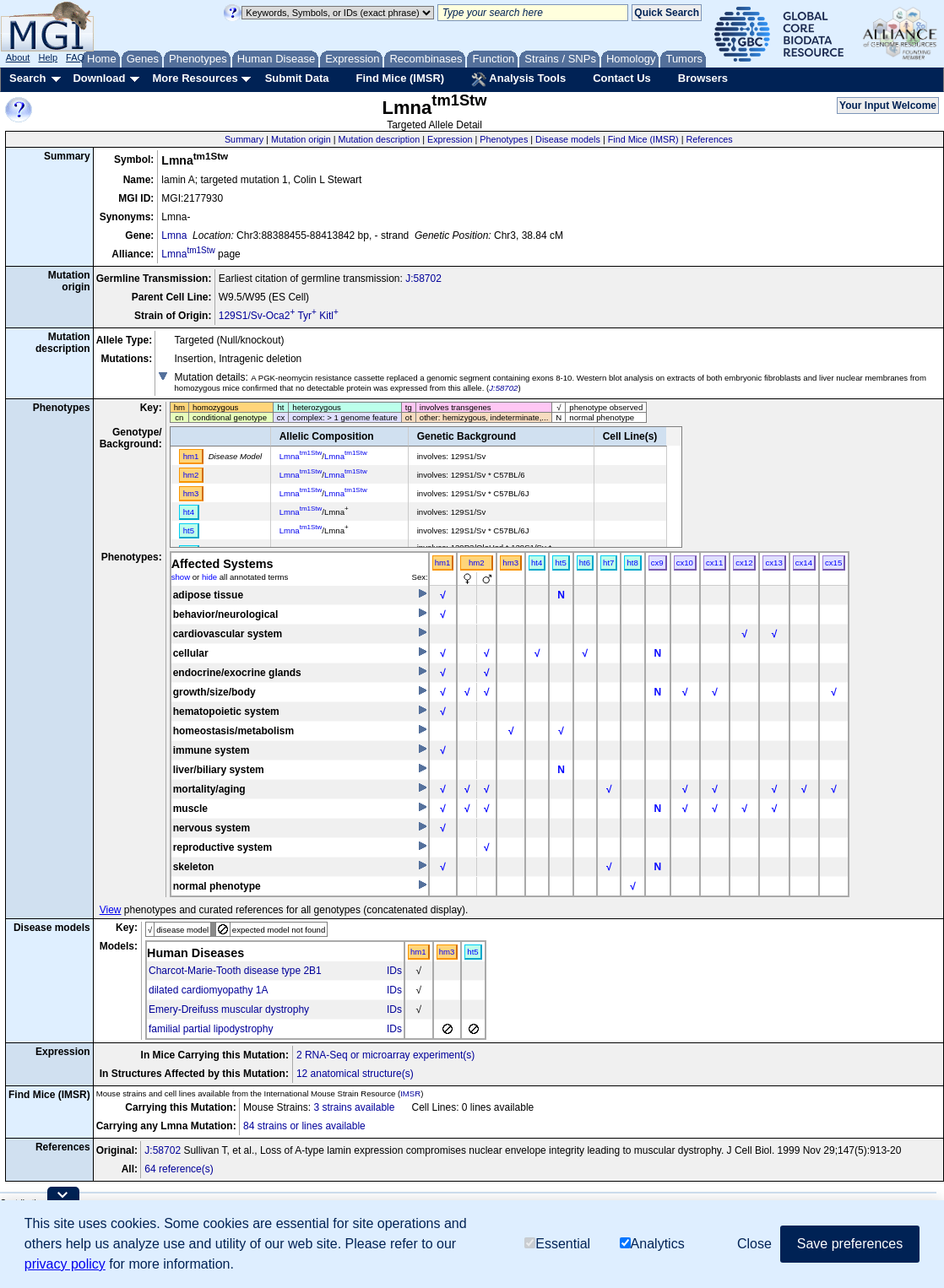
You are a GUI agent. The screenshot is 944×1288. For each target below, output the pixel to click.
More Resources (194, 78)
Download (99, 78)
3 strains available (353, 1107)
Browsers (703, 78)
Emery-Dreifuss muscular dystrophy (229, 1009)
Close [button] (754, 1244)
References (709, 139)
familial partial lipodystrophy (211, 1029)
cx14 (803, 562)
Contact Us (622, 78)
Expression (449, 139)
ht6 (584, 562)
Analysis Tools (518, 79)
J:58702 (423, 278)
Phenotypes (504, 139)
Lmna (174, 235)
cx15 (833, 562)
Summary (244, 139)
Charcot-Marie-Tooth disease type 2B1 (235, 971)
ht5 (560, 562)
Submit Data (297, 78)
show (180, 577)
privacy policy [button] (65, 1264)
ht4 (536, 562)
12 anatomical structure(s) (355, 1074)
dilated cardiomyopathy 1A (208, 990)
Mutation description (379, 139)
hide (209, 577)
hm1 (443, 562)
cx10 (684, 562)
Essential (557, 1244)
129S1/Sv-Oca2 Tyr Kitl (279, 316)
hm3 (510, 562)
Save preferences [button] (850, 1244)
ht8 (632, 562)
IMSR (410, 1093)
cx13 (773, 562)
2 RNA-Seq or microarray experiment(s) (385, 1055)
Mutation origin (301, 139)
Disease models (567, 139)
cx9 (657, 562)
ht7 (608, 562)
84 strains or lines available (304, 1126)
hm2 (477, 562)
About (18, 57)
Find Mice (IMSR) (399, 78)
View (111, 910)
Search (27, 78)
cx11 (714, 562)
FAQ (75, 57)
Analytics (652, 1244)
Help (47, 57)
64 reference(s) (178, 1169)
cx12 (743, 562)
